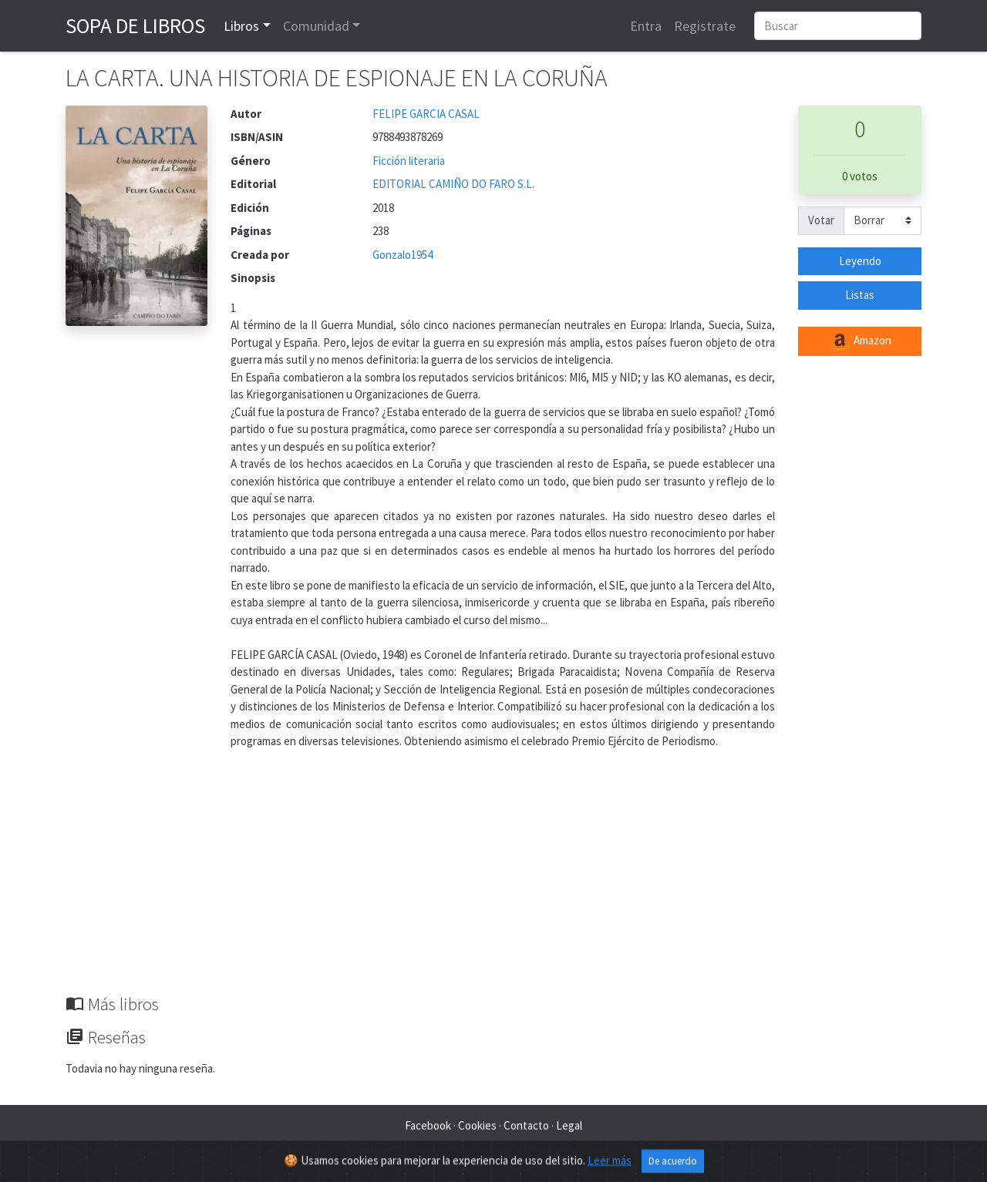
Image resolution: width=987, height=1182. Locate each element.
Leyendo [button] (860, 261)
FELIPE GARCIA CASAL (426, 113)
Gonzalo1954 (402, 254)
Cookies (477, 1125)
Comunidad (316, 26)
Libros (241, 26)
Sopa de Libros (135, 25)
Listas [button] (859, 294)
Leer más (610, 1164)
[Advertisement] (493, 878)
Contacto (526, 1125)
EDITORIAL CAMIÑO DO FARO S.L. (453, 183)
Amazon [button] (859, 341)
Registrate (705, 26)
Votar (821, 220)
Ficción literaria (408, 160)
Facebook (428, 1125)
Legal (569, 1125)
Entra (646, 26)
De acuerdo (672, 1164)
